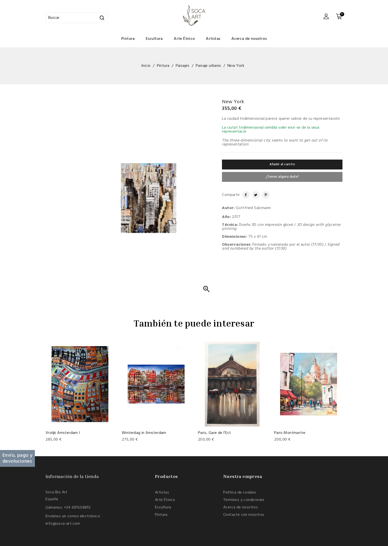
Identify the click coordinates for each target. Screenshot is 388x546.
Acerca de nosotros (249, 39)
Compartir (243, 195)
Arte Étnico (184, 39)
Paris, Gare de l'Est (214, 433)
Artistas (213, 39)
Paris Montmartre (289, 433)
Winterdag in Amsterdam (144, 433)
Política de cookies (239, 492)
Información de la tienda (72, 476)
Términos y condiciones (244, 500)
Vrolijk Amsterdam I (63, 433)
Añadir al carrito (282, 164)
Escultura (154, 39)
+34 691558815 (77, 507)
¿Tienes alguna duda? (282, 177)
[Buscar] (76, 18)
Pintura (128, 39)
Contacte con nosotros (243, 515)
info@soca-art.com (63, 524)
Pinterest (264, 195)
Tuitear (254, 195)
